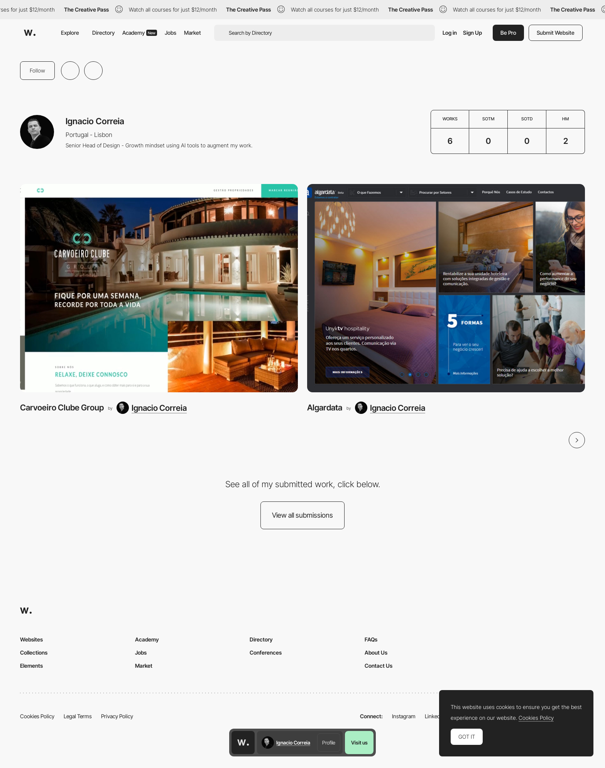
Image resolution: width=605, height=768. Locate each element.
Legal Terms (78, 716)
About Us (376, 652)
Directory (103, 32)
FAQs (371, 639)
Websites (31, 639)
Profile (328, 742)
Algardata (324, 407)
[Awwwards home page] (243, 742)
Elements (31, 665)
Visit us (359, 742)
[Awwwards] (29, 33)
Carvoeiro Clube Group (62, 407)
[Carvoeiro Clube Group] (159, 288)
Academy (139, 32)
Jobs (170, 32)
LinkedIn (434, 716)
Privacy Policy (117, 716)
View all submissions (302, 515)
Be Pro (508, 32)
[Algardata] (446, 288)
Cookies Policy (37, 716)
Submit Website (556, 32)
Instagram (404, 716)
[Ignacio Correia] (152, 408)
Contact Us (378, 665)
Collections (33, 652)
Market (192, 32)
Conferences (266, 652)
